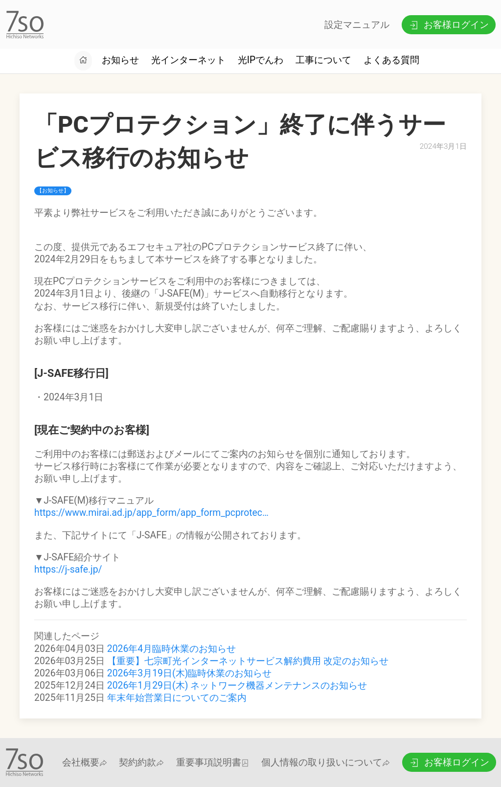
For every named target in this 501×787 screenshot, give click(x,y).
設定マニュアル (356, 24)
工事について (323, 60)
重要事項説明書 (212, 762)
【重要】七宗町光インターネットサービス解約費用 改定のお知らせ (247, 661)
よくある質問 (391, 60)
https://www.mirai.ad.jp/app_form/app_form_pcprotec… (151, 512)
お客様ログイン (448, 25)
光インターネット (188, 60)
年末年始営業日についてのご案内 (177, 697)
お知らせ (120, 60)
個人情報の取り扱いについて (325, 762)
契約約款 (141, 762)
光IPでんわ (260, 60)
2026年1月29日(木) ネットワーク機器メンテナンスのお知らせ (237, 685)
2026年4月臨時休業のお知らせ (171, 648)
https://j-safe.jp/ (68, 569)
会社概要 (84, 762)
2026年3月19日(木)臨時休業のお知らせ (189, 673)
